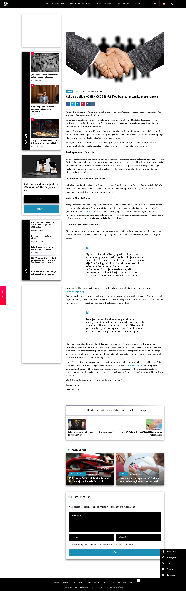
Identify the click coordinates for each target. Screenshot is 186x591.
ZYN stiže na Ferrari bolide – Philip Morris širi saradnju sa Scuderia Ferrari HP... (89, 480)
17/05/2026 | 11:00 (37, 241)
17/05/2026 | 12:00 (37, 230)
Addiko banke (135, 365)
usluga (143, 410)
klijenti (133, 410)
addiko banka (92, 410)
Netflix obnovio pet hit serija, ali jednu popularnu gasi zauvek (44, 272)
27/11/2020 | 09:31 (92, 92)
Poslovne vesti (77, 474)
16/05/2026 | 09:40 (37, 146)
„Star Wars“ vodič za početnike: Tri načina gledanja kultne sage (44, 75)
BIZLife (82, 92)
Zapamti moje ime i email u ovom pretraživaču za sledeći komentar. (102, 544)
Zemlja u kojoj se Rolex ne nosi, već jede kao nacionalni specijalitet (45, 142)
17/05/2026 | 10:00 (37, 266)
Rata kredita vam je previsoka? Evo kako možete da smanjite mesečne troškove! (139, 480)
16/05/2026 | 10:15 (37, 115)
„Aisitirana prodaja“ (76, 291)
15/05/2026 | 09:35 (37, 80)
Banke (69, 92)
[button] (173, 552)
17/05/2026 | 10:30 (37, 252)
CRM (88, 211)
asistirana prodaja (109, 410)
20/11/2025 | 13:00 (136, 474)
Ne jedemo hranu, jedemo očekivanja (41, 237)
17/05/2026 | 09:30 (37, 277)
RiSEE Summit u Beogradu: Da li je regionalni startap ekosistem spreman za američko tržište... (43, 260)
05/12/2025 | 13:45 (93, 474)
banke (124, 410)
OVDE (126, 380)
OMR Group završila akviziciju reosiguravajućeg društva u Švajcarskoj (43, 108)
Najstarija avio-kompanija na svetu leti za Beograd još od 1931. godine (42, 224)
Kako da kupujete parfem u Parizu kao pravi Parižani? (42, 248)
